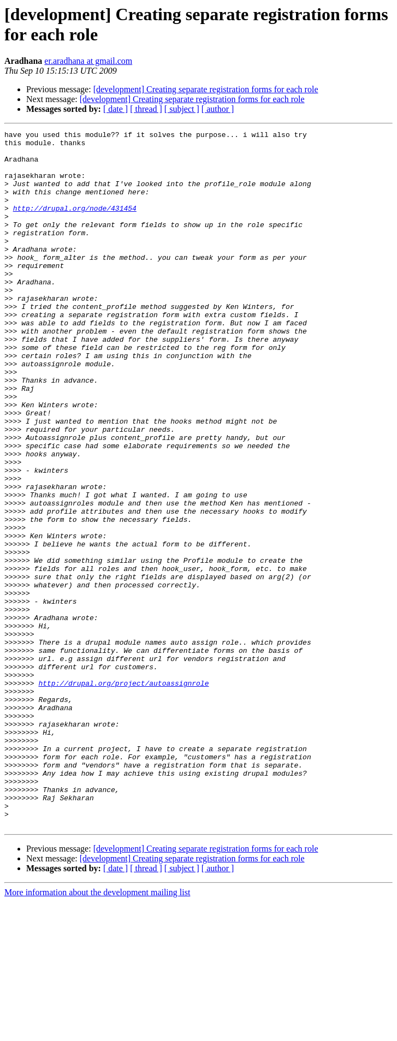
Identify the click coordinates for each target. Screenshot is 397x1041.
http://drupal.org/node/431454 (75, 224)
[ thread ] (146, 109)
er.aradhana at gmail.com (88, 61)
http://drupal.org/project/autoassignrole (123, 794)
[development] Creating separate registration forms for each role (205, 89)
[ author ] (218, 109)
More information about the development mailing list (97, 1031)
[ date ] (115, 109)
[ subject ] (181, 109)
